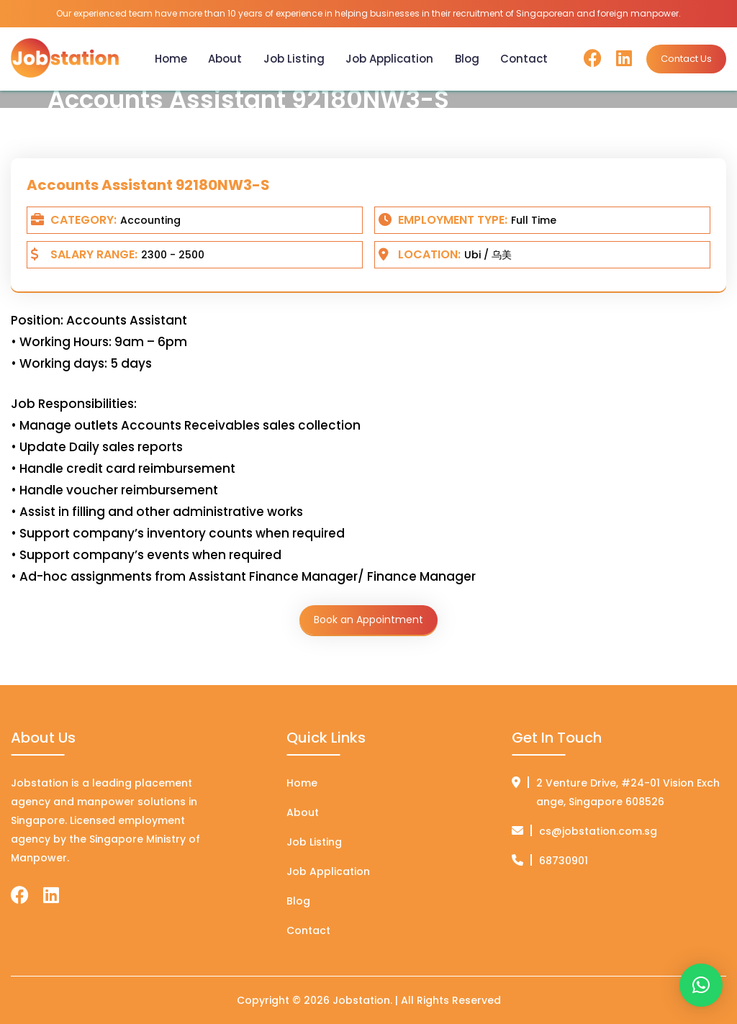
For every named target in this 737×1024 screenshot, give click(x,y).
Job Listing (294, 58)
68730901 (563, 860)
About (225, 58)
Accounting (150, 220)
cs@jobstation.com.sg (598, 831)
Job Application (389, 58)
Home (171, 58)
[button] (701, 985)
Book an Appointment (368, 619)
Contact (524, 58)
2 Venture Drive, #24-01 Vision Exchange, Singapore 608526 (628, 792)
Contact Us (686, 58)
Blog (467, 58)
